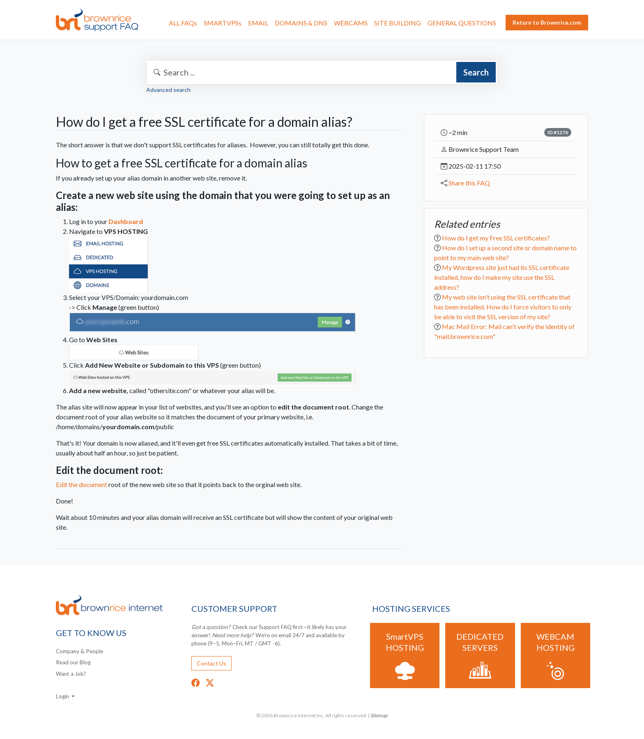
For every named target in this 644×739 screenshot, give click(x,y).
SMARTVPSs (223, 23)
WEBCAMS (351, 23)
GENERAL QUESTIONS (462, 23)
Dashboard (125, 221)
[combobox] (322, 72)
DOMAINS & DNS (301, 23)
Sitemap (379, 715)
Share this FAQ (469, 183)
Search (476, 72)
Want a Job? (71, 673)
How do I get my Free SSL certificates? (496, 238)
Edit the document (88, 484)
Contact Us (211, 663)
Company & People (79, 651)
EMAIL (258, 23)
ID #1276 (557, 132)
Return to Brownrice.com (547, 22)
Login (63, 696)
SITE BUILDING (397, 23)
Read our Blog (73, 662)
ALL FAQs (183, 23)
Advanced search (168, 89)
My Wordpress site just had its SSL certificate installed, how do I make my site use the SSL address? (501, 277)
